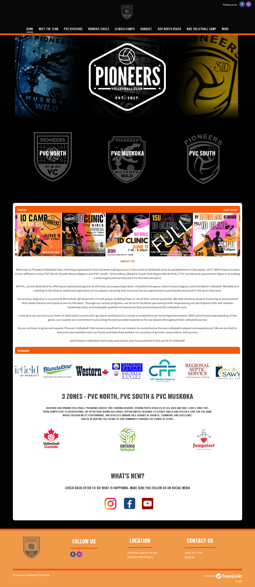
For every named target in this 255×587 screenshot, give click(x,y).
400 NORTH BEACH (169, 29)
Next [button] (234, 232)
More (225, 29)
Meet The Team (48, 29)
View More (230, 209)
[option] (40, 234)
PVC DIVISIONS (73, 29)
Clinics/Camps (125, 29)
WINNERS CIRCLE (98, 29)
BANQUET (146, 29)
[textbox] (127, 303)
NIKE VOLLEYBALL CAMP (201, 29)
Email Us (190, 557)
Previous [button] (21, 232)
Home (29, 29)
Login (239, 580)
